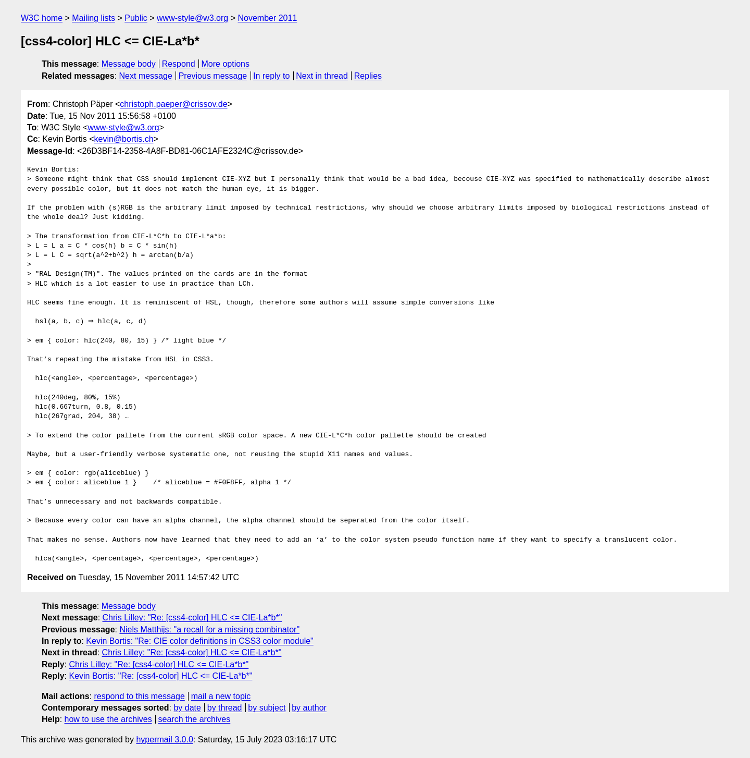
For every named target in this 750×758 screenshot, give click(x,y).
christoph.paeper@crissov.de (173, 104)
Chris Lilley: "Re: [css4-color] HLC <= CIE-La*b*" (192, 617)
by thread (224, 707)
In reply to (271, 75)
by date (187, 707)
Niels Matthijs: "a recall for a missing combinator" (209, 629)
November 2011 (267, 18)
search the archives (194, 719)
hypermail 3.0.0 (164, 739)
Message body (129, 63)
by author (309, 707)
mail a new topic (221, 696)
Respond (178, 63)
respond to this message (139, 696)
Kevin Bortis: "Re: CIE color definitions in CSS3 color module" (199, 641)
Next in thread (322, 75)
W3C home (42, 18)
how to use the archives (108, 719)
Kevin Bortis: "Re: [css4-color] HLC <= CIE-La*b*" (160, 675)
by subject (266, 707)
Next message (145, 75)
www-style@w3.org (192, 18)
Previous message (213, 75)
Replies (368, 75)
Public (135, 18)
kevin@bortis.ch (124, 139)
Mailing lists (93, 18)
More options (226, 63)
